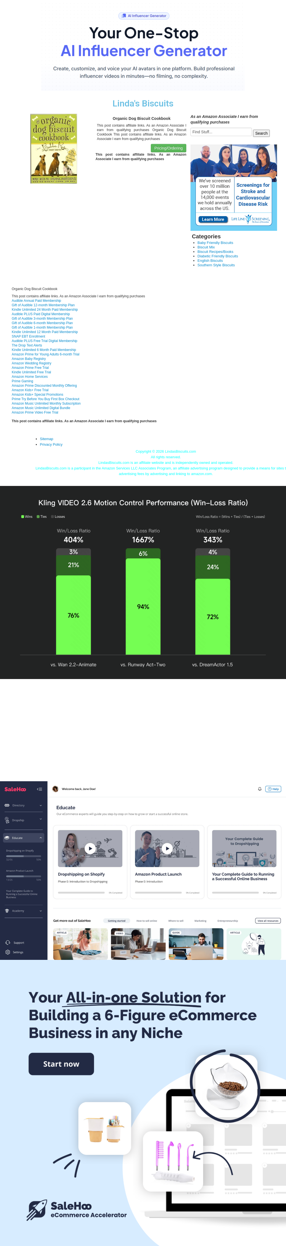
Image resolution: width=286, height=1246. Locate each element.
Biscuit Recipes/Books (215, 252)
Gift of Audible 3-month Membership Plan (42, 319)
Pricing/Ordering (168, 148)
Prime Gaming (22, 381)
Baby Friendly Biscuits (215, 243)
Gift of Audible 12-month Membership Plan (43, 305)
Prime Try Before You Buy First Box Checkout (45, 399)
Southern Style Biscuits (216, 265)
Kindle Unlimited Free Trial (31, 372)
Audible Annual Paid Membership (36, 301)
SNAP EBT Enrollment (28, 336)
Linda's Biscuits (143, 103)
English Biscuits (210, 260)
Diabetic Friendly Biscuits (217, 256)
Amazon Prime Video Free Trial (35, 412)
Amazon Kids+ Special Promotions (37, 395)
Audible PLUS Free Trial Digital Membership (44, 341)
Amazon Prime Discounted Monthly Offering (44, 386)
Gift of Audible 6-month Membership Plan (42, 323)
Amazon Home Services (30, 377)
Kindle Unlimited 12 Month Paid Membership (45, 332)
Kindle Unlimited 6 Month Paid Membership (44, 350)
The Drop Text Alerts (27, 345)
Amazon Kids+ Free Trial (30, 390)
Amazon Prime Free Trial (30, 368)
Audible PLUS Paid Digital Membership (41, 314)
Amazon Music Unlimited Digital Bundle (41, 408)
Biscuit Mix (206, 247)
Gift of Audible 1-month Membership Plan (42, 327)
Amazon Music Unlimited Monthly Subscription (46, 403)
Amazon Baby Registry (29, 359)
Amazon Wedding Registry (31, 363)
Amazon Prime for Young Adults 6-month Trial (45, 354)
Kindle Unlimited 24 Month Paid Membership (45, 310)
